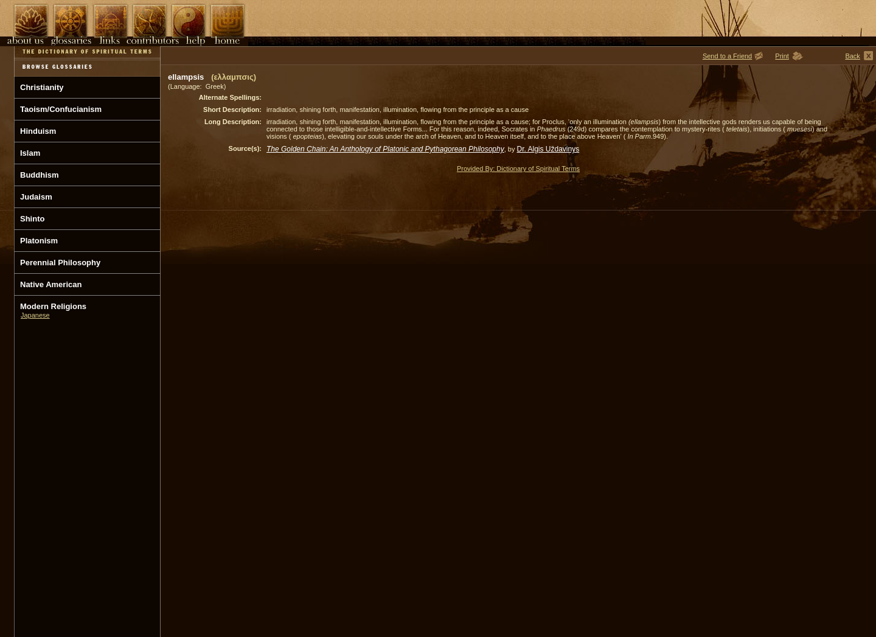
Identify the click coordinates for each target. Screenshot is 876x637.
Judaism (36, 196)
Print (782, 56)
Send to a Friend (727, 56)
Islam (30, 153)
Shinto (32, 218)
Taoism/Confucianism (61, 109)
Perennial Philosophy (60, 262)
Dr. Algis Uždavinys (548, 149)
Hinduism (38, 131)
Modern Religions (53, 306)
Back (852, 56)
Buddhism (39, 174)
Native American (51, 284)
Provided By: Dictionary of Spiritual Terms (518, 168)
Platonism (39, 240)
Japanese (35, 315)
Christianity (42, 87)
